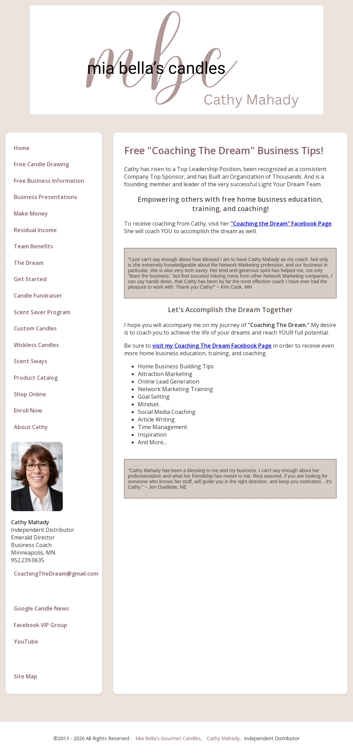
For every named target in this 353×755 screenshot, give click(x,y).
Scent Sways (30, 361)
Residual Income (35, 230)
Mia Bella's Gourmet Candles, (168, 738)
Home (22, 148)
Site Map (25, 676)
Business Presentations (45, 197)
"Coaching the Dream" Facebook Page (281, 223)
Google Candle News (41, 608)
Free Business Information (49, 181)
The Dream (28, 263)
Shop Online (30, 394)
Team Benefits (33, 246)
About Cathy (31, 427)
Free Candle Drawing (41, 164)
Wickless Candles (36, 345)
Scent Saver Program (42, 312)
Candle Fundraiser (38, 295)
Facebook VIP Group (40, 625)
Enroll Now (28, 410)
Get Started (30, 279)
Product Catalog (36, 377)
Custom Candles (35, 328)
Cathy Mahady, (224, 738)
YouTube (26, 641)
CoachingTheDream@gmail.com (55, 573)
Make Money (31, 213)
